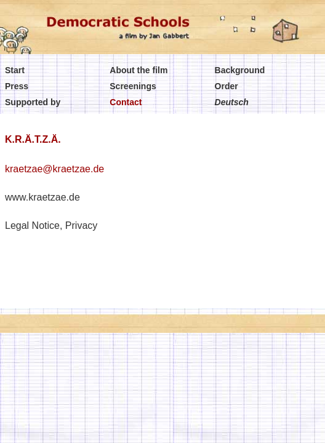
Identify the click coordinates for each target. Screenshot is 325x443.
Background (240, 70)
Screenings (133, 86)
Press (16, 86)
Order (226, 86)
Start (15, 70)
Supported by (32, 102)
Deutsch (232, 102)
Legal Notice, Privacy (51, 225)
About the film (138, 70)
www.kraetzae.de (42, 197)
